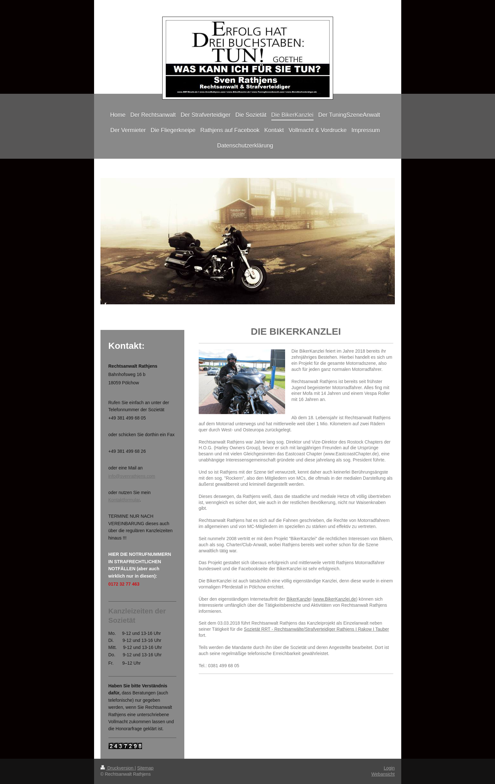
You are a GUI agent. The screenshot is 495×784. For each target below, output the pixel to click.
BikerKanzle (298, 599)
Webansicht (383, 774)
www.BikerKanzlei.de (335, 599)
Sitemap (145, 768)
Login (389, 768)
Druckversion (117, 768)
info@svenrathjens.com (132, 476)
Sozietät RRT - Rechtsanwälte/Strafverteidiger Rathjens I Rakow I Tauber (316, 629)
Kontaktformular (124, 499)
